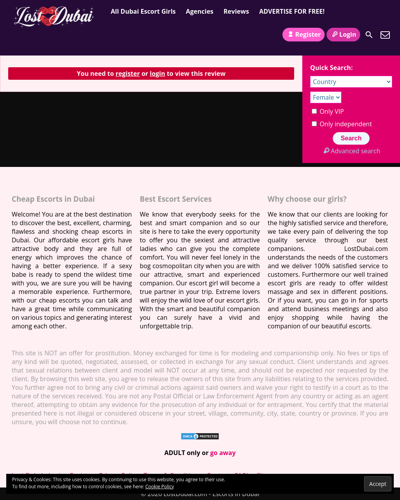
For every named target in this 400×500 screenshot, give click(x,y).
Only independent (342, 124)
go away (223, 452)
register (128, 73)
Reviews (236, 11)
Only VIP (328, 111)
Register (303, 34)
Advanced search (351, 151)
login (157, 73)
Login (343, 34)
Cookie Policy (159, 486)
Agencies (200, 11)
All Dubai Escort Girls (143, 11)
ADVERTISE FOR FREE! (291, 11)
